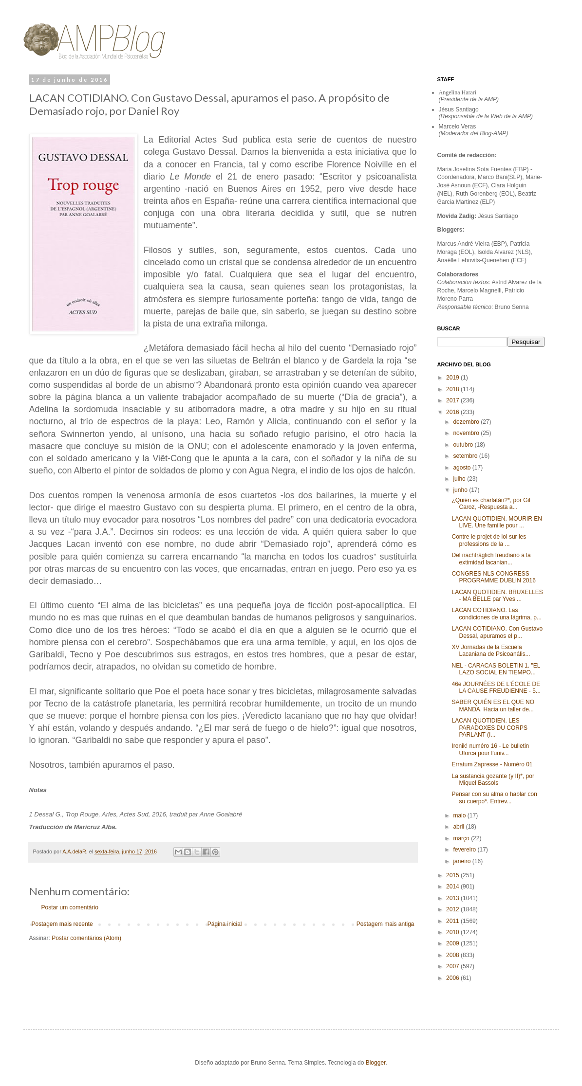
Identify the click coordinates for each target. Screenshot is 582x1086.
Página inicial (224, 924)
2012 (453, 909)
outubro (463, 444)
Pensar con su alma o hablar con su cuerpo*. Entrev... (494, 797)
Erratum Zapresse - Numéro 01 (491, 764)
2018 (453, 389)
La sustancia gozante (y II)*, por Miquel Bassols (492, 779)
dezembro (467, 421)
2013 (453, 898)
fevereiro (465, 849)
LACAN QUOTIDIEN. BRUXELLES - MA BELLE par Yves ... (497, 595)
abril (459, 826)
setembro (466, 455)
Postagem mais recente (62, 924)
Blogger (376, 1062)
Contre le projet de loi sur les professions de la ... (488, 540)
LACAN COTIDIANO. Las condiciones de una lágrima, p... (496, 613)
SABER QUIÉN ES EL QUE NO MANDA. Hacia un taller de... (492, 705)
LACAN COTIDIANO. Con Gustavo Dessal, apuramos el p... (497, 632)
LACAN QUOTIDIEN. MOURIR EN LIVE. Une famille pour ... (496, 522)
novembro (467, 433)
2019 (453, 377)
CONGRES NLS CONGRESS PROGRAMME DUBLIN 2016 (493, 577)
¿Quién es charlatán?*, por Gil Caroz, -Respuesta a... (490, 503)
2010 (453, 932)
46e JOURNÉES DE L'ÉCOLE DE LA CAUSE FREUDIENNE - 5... (495, 687)
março (462, 838)
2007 (453, 966)
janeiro (462, 861)
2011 (453, 921)
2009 (453, 943)
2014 (453, 886)
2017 (453, 400)
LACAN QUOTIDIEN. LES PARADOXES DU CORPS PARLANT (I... (489, 727)
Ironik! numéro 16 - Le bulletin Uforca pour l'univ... (490, 749)
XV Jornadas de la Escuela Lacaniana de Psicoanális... (490, 650)
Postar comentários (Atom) (86, 938)
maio (460, 815)
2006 (453, 978)
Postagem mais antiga (385, 924)
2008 (453, 955)
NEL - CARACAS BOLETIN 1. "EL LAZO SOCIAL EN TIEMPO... (495, 669)
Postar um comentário (69, 907)
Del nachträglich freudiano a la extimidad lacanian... (490, 558)
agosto (462, 467)
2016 (453, 412)
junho (461, 490)
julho (460, 478)
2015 (453, 875)
